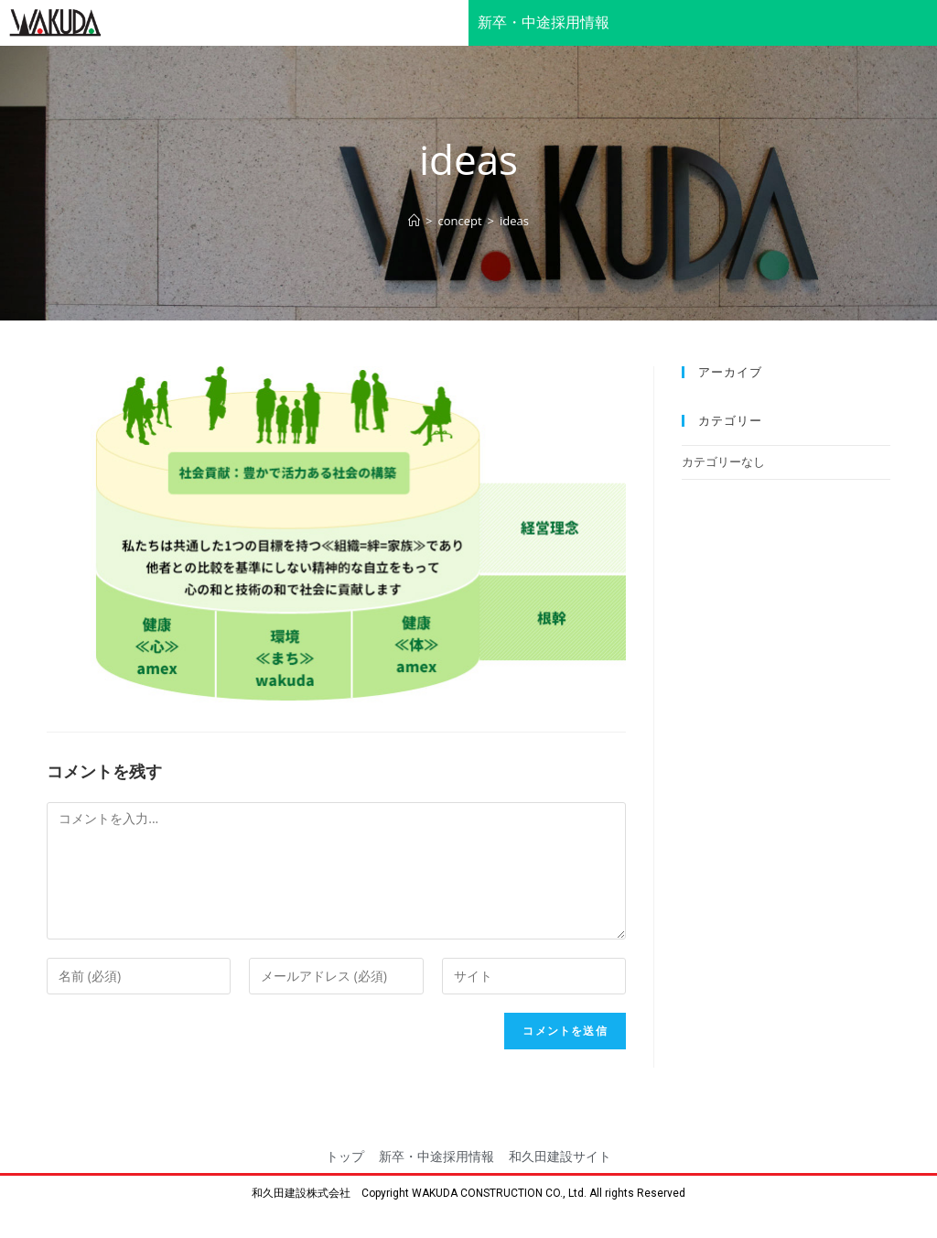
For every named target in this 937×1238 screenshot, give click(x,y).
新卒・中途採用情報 (543, 22)
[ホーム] (414, 220)
